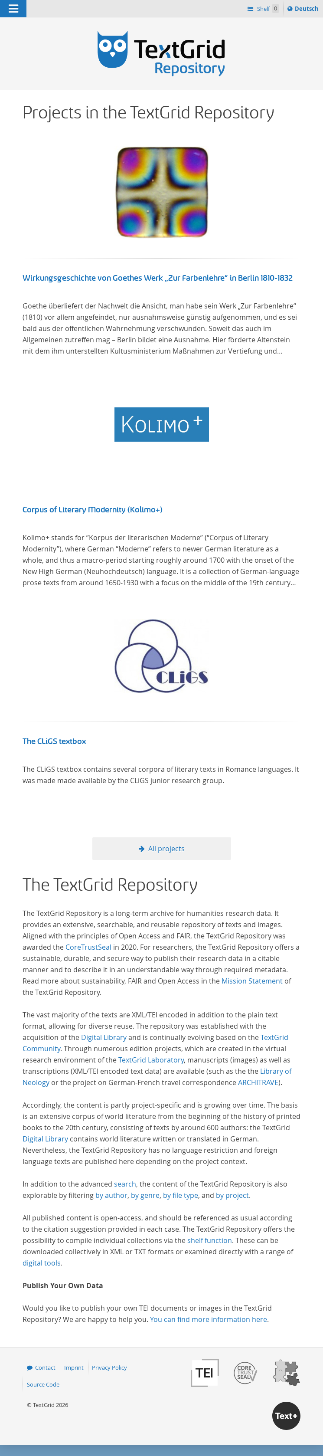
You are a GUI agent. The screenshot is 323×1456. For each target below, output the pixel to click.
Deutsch (307, 10)
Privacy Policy (109, 1367)
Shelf (267, 8)
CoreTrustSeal (88, 947)
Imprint (74, 1367)
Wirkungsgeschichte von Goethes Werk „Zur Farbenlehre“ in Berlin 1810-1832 (158, 278)
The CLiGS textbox (54, 741)
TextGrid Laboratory (151, 1060)
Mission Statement (252, 981)
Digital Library (104, 1037)
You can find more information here (208, 1319)
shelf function (209, 1240)
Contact (45, 1367)
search (125, 1184)
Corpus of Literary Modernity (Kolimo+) (93, 510)
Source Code (43, 1384)
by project (232, 1195)
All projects (166, 848)
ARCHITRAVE (258, 1082)
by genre (145, 1195)
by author (111, 1195)
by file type (180, 1195)
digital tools (42, 1263)
